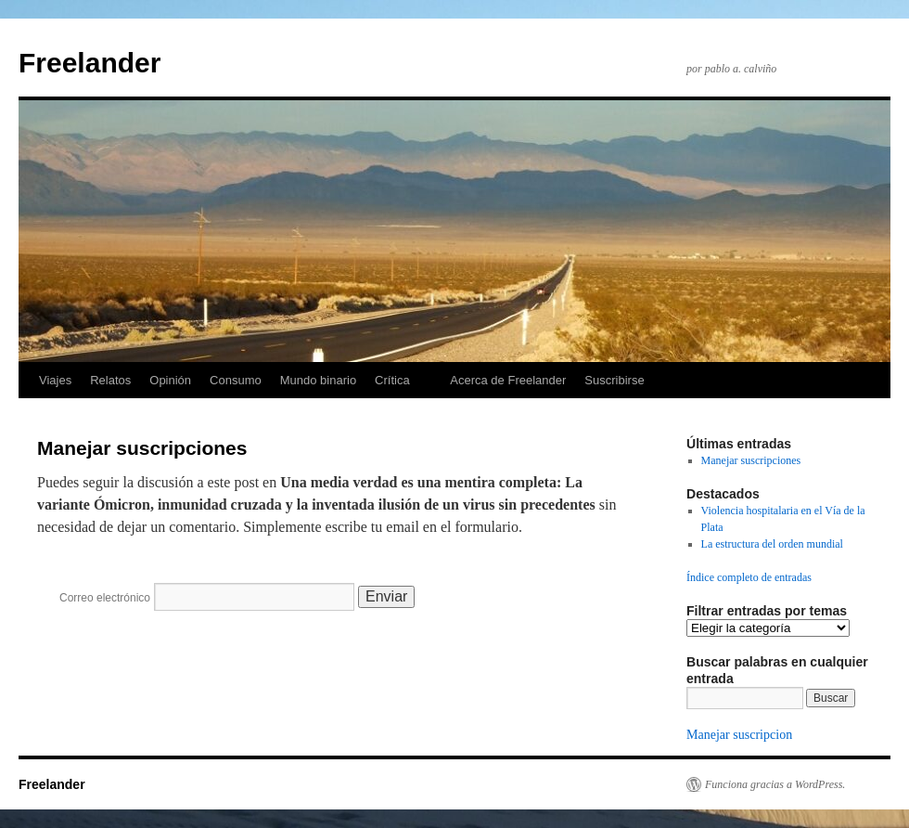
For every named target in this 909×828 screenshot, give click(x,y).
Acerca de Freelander (508, 380)
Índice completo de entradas (749, 577)
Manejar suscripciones (751, 460)
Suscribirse (614, 380)
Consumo (236, 380)
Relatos (110, 380)
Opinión (170, 380)
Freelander (89, 62)
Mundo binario (318, 380)
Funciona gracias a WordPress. (775, 784)
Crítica (392, 380)
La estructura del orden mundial (772, 543)
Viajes (55, 380)
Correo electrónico (104, 597)
